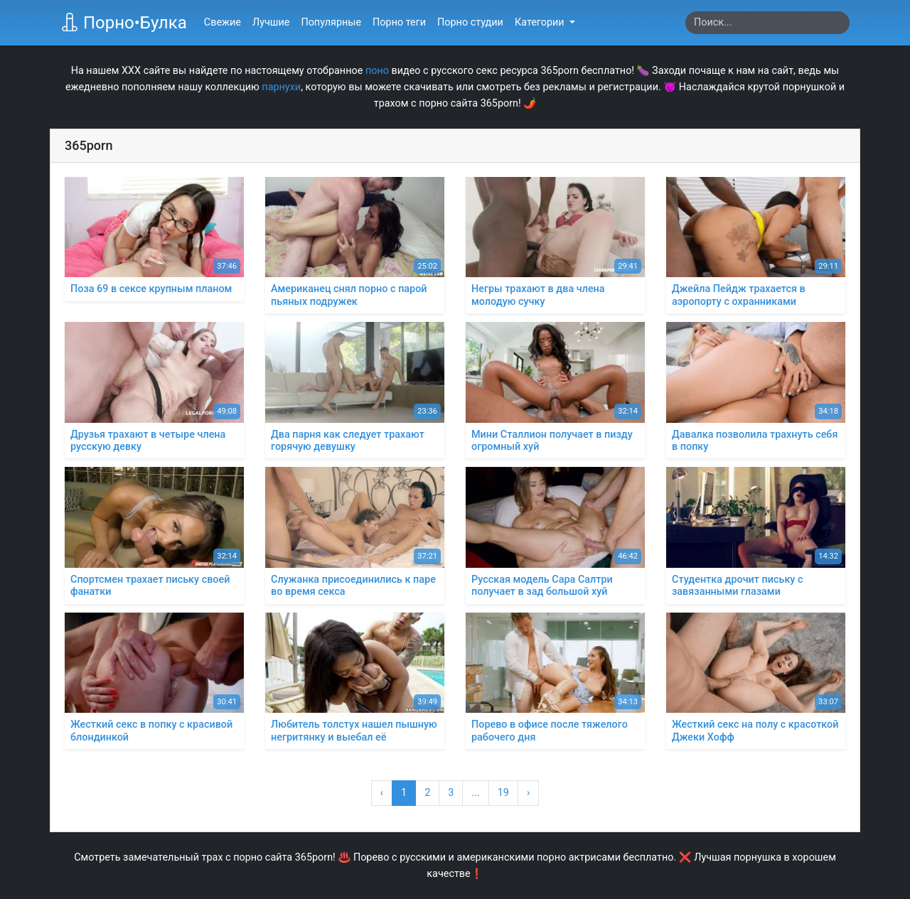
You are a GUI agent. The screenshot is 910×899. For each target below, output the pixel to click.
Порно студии (470, 22)
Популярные (331, 22)
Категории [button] (541, 22)
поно (377, 71)
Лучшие (270, 22)
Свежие (222, 22)
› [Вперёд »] (528, 793)
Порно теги (399, 22)
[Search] (767, 22)
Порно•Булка (123, 23)
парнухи (281, 87)
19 (503, 793)
